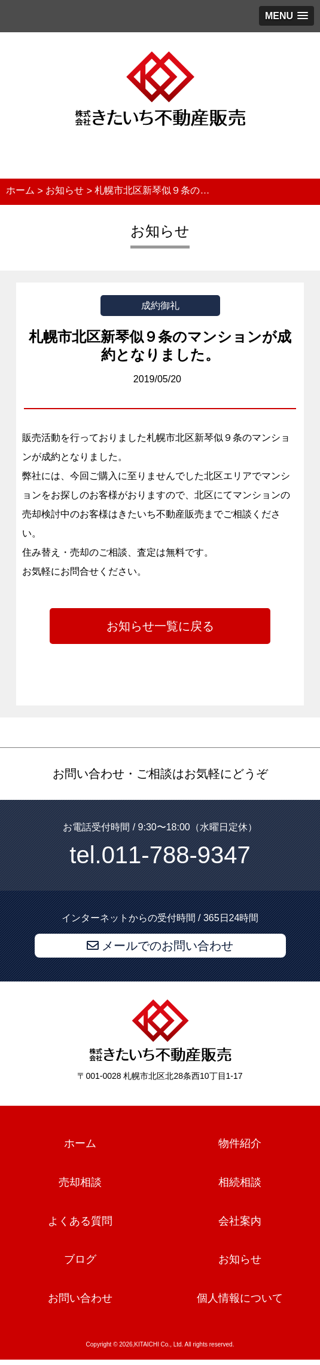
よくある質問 (80, 1221)
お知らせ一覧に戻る (160, 626)
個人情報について (240, 1298)
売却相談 (80, 1182)
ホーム (80, 1143)
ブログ (80, 1260)
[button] (286, 16)
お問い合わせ (80, 1298)
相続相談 (239, 1182)
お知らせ (239, 1260)
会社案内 (239, 1221)
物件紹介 (239, 1143)
